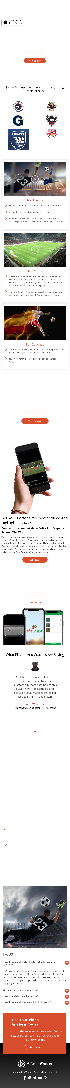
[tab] (35, 963)
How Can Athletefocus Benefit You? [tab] (25, 867)
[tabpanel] (35, 842)
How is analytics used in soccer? (20, 996)
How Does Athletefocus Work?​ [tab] (22, 861)
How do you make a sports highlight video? (27, 1002)
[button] (35, 52)
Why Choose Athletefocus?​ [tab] (21, 823)
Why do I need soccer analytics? (20, 990)
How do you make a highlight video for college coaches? (29, 963)
